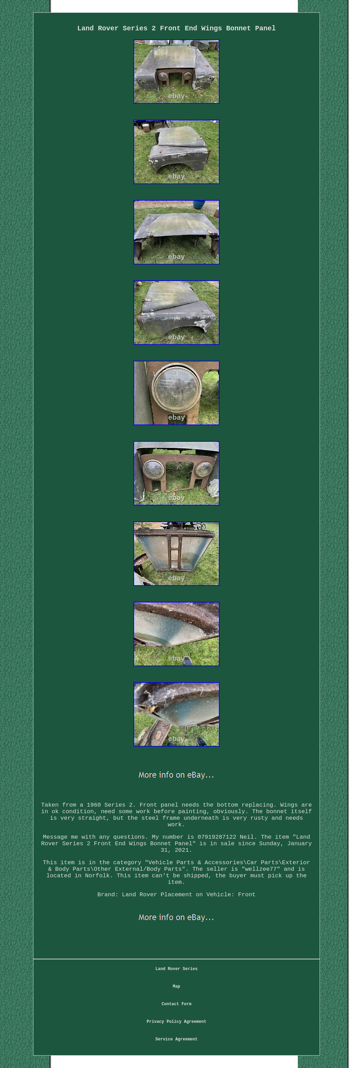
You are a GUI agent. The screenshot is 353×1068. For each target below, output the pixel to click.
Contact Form (176, 1004)
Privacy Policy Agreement (176, 1021)
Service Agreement (176, 1039)
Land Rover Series (176, 969)
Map (176, 986)
